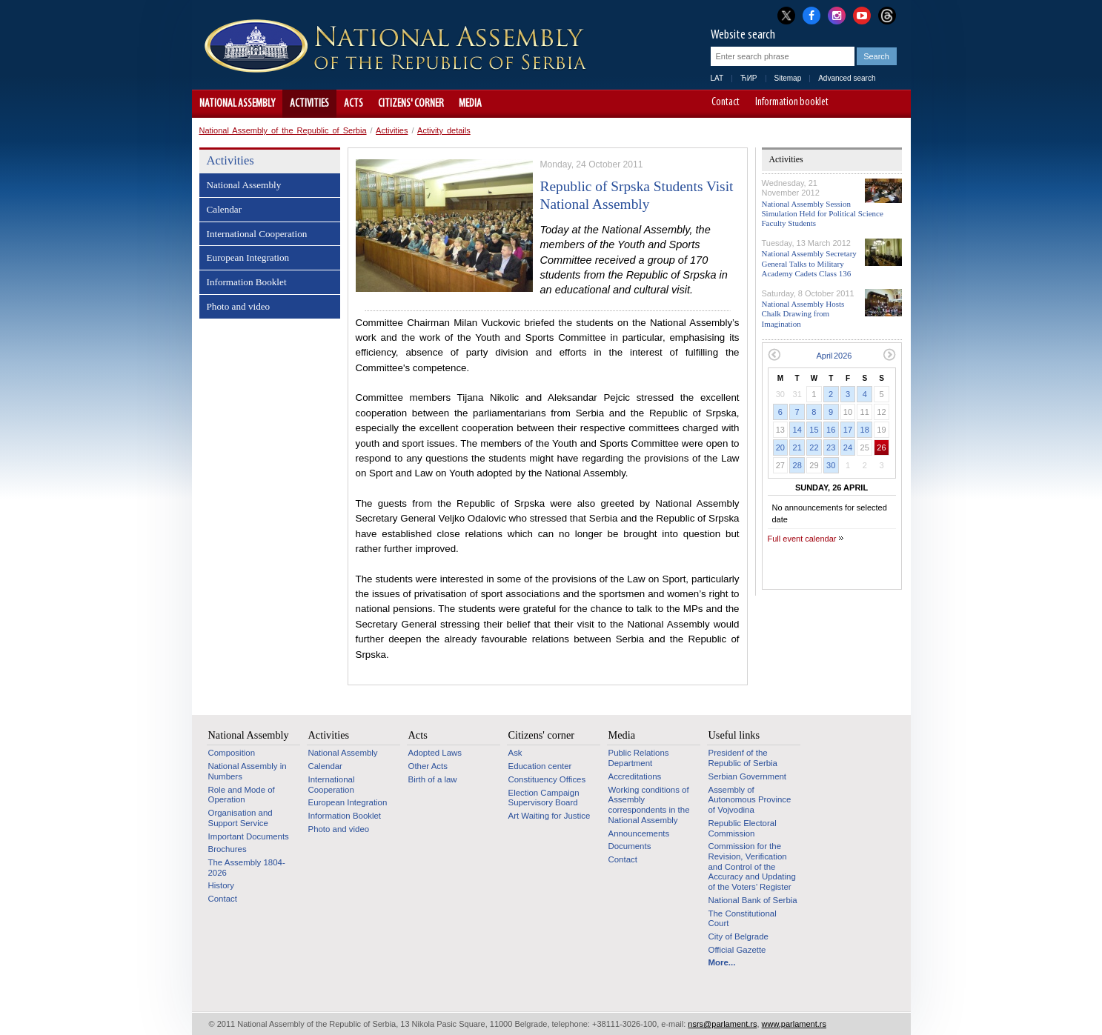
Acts (353, 104)
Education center (540, 766)
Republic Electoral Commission (742, 828)
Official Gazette (737, 949)
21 (797, 447)
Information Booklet (247, 281)
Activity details (444, 130)
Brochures (227, 849)
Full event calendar (802, 538)
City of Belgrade (738, 936)
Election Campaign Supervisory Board (544, 798)
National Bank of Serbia (752, 900)
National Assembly (237, 104)
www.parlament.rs (794, 1023)
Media (470, 104)
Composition (232, 752)
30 (830, 465)
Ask (515, 752)
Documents (629, 846)
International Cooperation (257, 233)
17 (847, 429)
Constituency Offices (547, 779)
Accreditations (635, 776)
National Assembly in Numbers (247, 771)
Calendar (224, 209)
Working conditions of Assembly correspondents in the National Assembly (649, 805)
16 (830, 429)
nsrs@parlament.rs (722, 1023)
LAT (717, 78)
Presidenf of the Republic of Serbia (742, 758)
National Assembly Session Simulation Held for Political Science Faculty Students (822, 213)
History (221, 885)
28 (797, 465)
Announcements (639, 833)
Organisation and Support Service (240, 818)
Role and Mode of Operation (241, 795)
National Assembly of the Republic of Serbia (283, 130)
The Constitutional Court (742, 918)
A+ (871, 104)
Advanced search (846, 78)
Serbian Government (747, 776)
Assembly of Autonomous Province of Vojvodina (749, 799)
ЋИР (748, 78)
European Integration (248, 257)
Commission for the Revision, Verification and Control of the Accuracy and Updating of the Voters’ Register (752, 866)
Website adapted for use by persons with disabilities (892, 104)
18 (864, 429)
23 (830, 447)
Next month (889, 354)
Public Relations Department (638, 758)
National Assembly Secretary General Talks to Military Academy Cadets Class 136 (809, 263)
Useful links (734, 735)
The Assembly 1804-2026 (246, 867)
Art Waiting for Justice (549, 815)
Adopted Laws (435, 752)
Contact (725, 103)
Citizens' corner (411, 104)
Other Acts (428, 766)
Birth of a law (432, 779)
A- (851, 104)
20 (780, 447)
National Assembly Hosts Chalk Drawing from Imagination (803, 313)
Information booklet (792, 103)
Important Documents (248, 836)
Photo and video (238, 306)
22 (813, 447)
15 (813, 429)
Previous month (774, 354)
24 (847, 447)
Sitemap (788, 78)
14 (797, 429)
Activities (309, 104)
